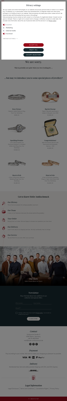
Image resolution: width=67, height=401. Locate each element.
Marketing (9, 28)
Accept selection (33, 55)
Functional (9, 33)
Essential (9, 25)
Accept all (33, 45)
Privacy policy (52, 21)
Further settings (9, 38)
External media (11, 31)
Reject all (33, 50)
